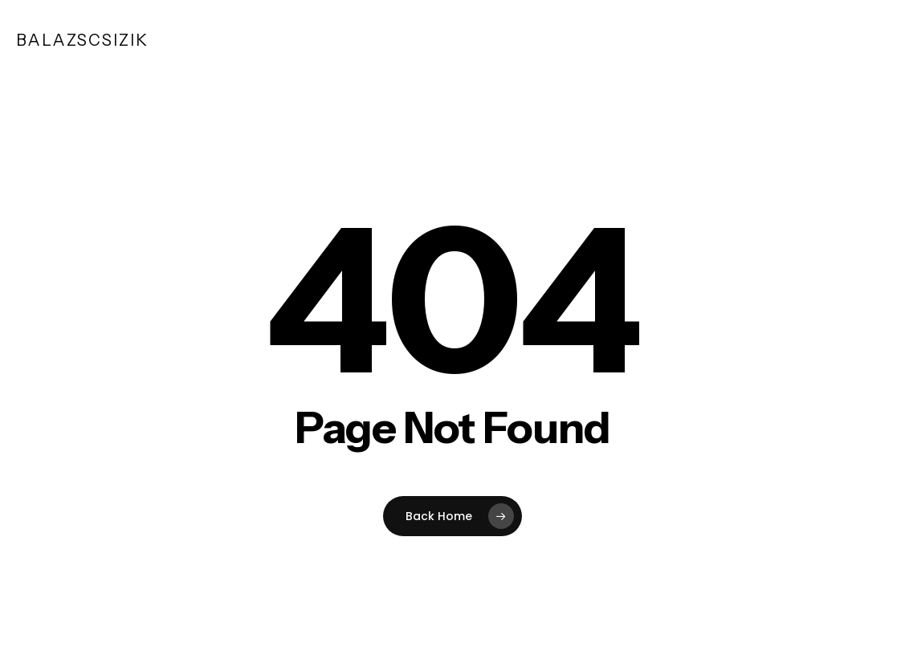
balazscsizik (82, 40)
